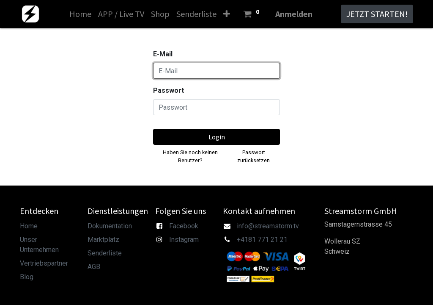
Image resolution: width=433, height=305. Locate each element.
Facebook (183, 226)
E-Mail (163, 54)
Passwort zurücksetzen (253, 156)
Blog (26, 277)
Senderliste (105, 253)
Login (216, 137)
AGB (94, 267)
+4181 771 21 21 (262, 240)
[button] (226, 14)
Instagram (184, 240)
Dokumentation (110, 226)
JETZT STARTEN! (377, 13)
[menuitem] (80, 14)
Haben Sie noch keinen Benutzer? (190, 156)
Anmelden (293, 13)
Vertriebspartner (44, 263)
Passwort (168, 90)
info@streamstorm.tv (268, 226)
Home (29, 226)
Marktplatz (103, 240)
